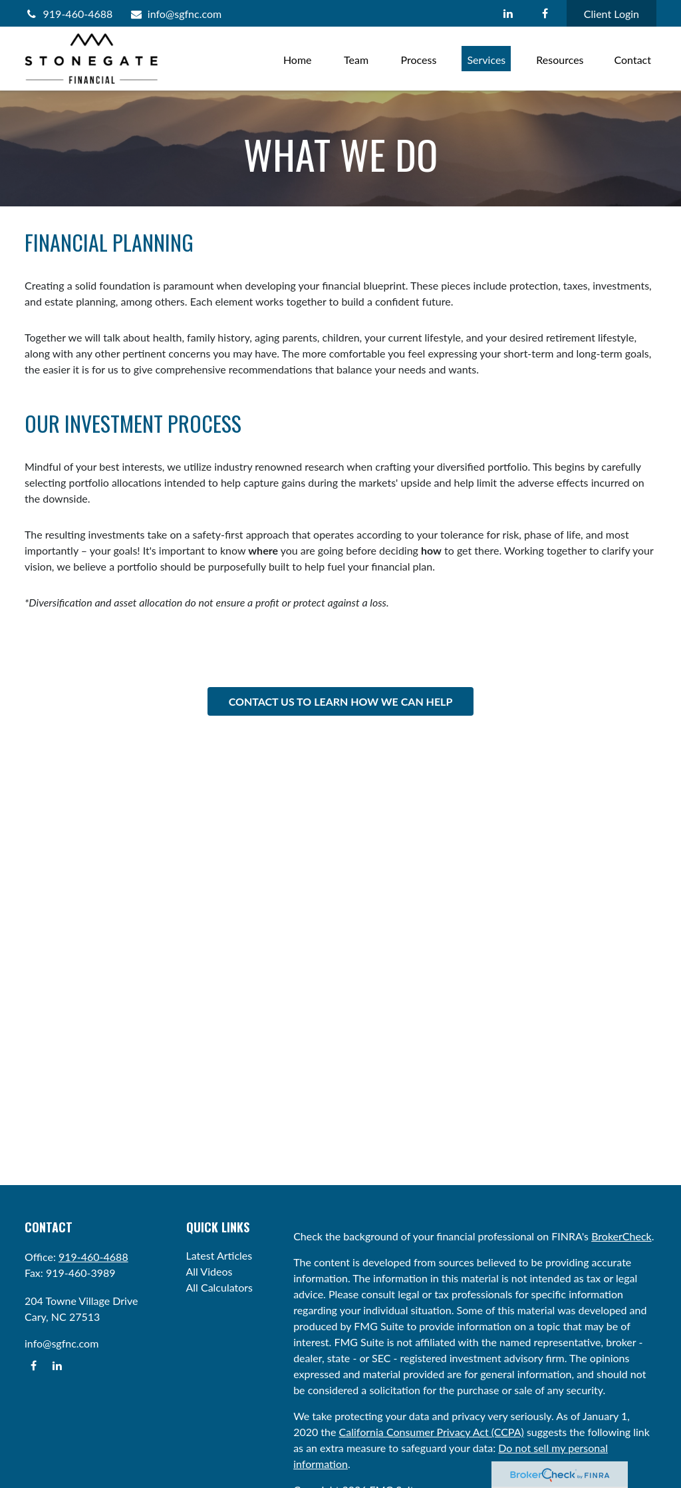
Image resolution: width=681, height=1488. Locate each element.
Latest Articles (219, 1255)
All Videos (209, 1271)
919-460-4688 (68, 13)
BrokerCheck (621, 1236)
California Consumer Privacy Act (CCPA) (431, 1431)
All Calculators (219, 1287)
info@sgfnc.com (175, 13)
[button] (297, 58)
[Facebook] (545, 13)
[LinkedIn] (508, 13)
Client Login (611, 13)
